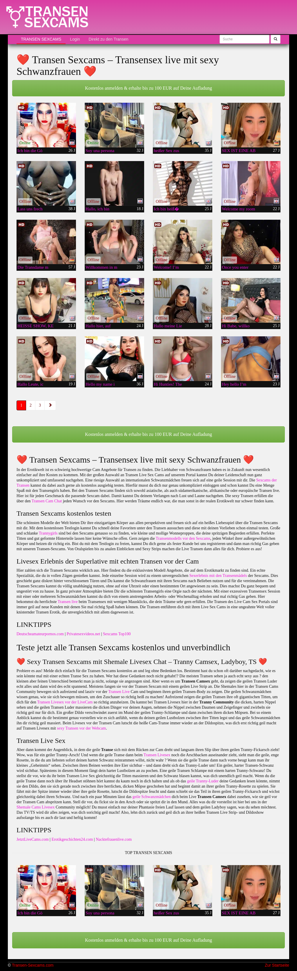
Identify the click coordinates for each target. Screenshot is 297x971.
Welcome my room (238, 209)
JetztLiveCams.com (33, 839)
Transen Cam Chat (47, 501)
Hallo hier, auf (98, 326)
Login (75, 39)
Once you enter (235, 267)
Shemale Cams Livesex (36, 807)
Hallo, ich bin (97, 209)
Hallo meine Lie (168, 326)
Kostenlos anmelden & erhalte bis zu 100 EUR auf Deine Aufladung (148, 88)
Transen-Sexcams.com (32, 965)
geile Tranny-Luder (202, 781)
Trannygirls (48, 533)
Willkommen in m (101, 267)
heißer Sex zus (166, 150)
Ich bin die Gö (29, 150)
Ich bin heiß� (166, 209)
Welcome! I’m (166, 267)
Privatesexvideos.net (83, 634)
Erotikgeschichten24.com (72, 839)
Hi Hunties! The (168, 384)
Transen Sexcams (41, 39)
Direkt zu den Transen (108, 39)
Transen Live (119, 692)
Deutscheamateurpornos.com (40, 634)
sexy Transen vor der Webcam (81, 728)
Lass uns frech (30, 209)
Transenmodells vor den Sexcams (183, 538)
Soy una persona (100, 150)
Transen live (68, 602)
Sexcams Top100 (117, 634)
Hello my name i (100, 384)
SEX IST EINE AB (239, 150)
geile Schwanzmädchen (152, 797)
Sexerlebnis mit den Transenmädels (218, 575)
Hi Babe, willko (235, 326)
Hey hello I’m (234, 384)
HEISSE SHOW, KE (35, 326)
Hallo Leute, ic (30, 384)
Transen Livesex (157, 755)
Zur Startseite (277, 965)
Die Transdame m (32, 267)
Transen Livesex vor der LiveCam (65, 702)
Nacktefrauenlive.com (114, 839)
